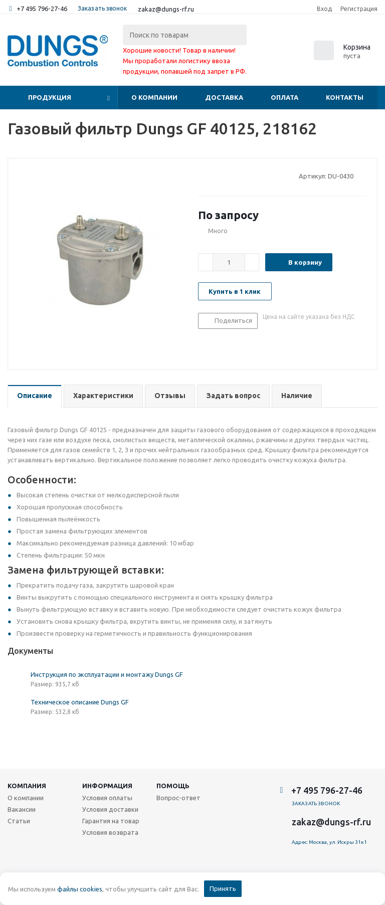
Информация (107, 785)
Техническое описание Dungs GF (80, 701)
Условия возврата (110, 832)
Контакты (344, 97)
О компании (154, 97)
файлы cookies (79, 888)
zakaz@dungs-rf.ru (166, 9)
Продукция (49, 97)
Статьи (19, 820)
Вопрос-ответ (178, 797)
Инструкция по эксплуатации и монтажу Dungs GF (107, 674)
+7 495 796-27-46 (42, 8)
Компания (27, 785)
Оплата (284, 97)
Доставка (224, 97)
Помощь (172, 785)
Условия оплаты (107, 797)
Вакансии (22, 809)
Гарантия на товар (110, 820)
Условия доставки (110, 809)
